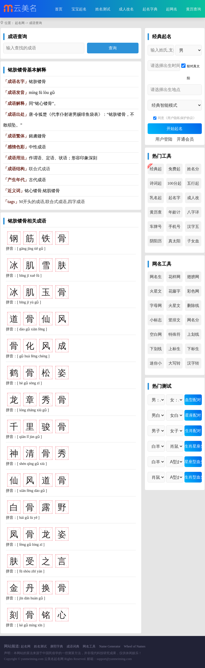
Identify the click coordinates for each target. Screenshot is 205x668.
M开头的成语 (31, 201)
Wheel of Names (134, 646)
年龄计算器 (174, 214)
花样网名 (174, 278)
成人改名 (126, 9)
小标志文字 (156, 321)
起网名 (171, 9)
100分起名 (174, 185)
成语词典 (72, 646)
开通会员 (185, 139)
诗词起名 (156, 185)
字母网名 (156, 307)
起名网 (20, 23)
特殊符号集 (174, 336)
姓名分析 (193, 170)
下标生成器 (193, 350)
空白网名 (156, 336)
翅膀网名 (193, 278)
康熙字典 (56, 646)
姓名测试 (102, 9)
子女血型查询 (193, 242)
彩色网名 (193, 293)
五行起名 (193, 185)
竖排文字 (174, 321)
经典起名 (156, 170)
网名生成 (156, 278)
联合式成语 (39, 169)
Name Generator (109, 646)
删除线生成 (193, 307)
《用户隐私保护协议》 (180, 118)
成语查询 (35, 23)
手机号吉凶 (174, 228)
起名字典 (150, 9)
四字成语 (76, 201)
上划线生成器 (193, 336)
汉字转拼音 (193, 365)
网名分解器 (193, 321)
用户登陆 (163, 139)
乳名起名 (156, 199)
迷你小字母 (156, 365)
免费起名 (174, 170)
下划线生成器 (156, 350)
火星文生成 (174, 307)
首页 (58, 9)
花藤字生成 (174, 293)
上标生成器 (174, 350)
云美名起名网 (54, 659)
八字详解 (193, 214)
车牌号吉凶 (156, 228)
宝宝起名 (79, 9)
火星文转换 (156, 293)
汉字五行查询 (193, 228)
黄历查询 (193, 9)
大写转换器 (174, 365)
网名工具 (89, 646)
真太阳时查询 (174, 242)
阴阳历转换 (156, 242)
